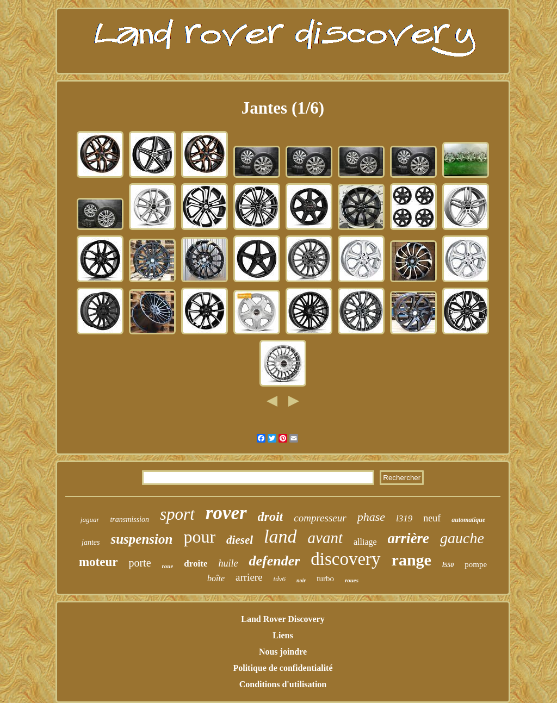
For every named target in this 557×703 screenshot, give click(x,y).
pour (199, 536)
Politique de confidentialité (282, 668)
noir (301, 580)
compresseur (320, 518)
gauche (462, 538)
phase (371, 517)
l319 (404, 518)
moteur (98, 562)
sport (177, 514)
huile (228, 563)
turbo (325, 578)
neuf (432, 518)
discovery (345, 559)
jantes (91, 542)
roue (168, 566)
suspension (141, 539)
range (411, 560)
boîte (216, 578)
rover (226, 513)
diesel (239, 539)
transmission (129, 519)
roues (351, 580)
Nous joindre (283, 651)
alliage (365, 541)
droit (270, 516)
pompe (476, 564)
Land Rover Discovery (282, 619)
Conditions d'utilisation (283, 684)
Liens (283, 635)
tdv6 (280, 579)
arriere (249, 577)
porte (139, 563)
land (280, 536)
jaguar (90, 519)
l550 (448, 565)
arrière (409, 538)
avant (325, 537)
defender (274, 561)
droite (195, 563)
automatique (468, 520)
